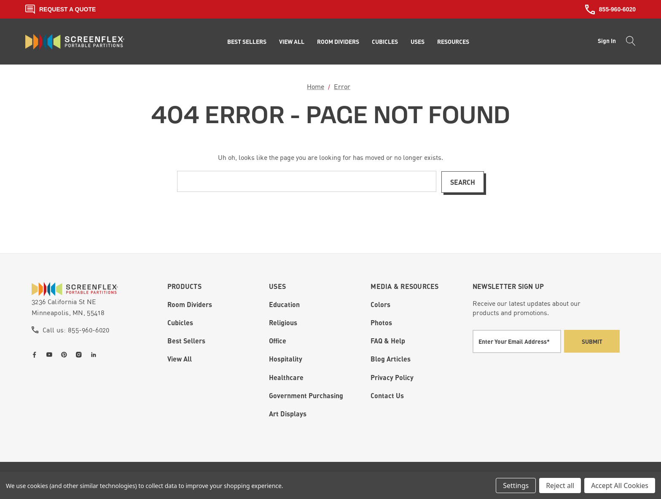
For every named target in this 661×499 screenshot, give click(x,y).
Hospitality (285, 359)
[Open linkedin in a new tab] (95, 354)
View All (179, 359)
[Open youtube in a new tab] (51, 354)
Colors (380, 304)
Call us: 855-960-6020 (76, 329)
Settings (516, 485)
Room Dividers (189, 304)
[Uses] (417, 41)
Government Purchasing (306, 395)
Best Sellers (186, 341)
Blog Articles (391, 359)
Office (277, 341)
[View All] (292, 41)
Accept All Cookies (619, 485)
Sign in (607, 40)
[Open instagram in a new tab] (80, 354)
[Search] (628, 42)
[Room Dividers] (338, 41)
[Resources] (453, 41)
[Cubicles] (384, 41)
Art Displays (287, 414)
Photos (381, 322)
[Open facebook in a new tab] (36, 354)
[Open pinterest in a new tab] (65, 354)
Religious (283, 322)
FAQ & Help (388, 341)
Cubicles (180, 322)
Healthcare (286, 377)
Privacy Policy (392, 377)
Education (284, 304)
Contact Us (387, 395)
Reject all (560, 485)
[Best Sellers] (247, 41)
